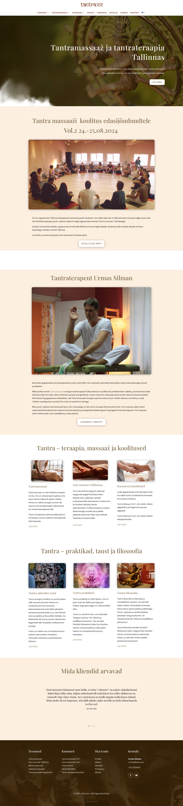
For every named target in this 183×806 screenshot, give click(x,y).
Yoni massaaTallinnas (38, 762)
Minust (98, 772)
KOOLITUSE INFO (92, 243)
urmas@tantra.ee (136, 762)
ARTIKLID (113, 13)
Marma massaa (35, 765)
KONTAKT (134, 13)
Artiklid (98, 759)
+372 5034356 (134, 767)
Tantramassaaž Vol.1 (71, 759)
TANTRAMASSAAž (59, 13)
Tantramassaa (40, 772)
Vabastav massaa (36, 769)
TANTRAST (42, 13)
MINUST (90, 13)
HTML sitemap (91, 801)
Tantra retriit (67, 765)
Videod (98, 762)
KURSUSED (77, 13)
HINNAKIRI (102, 13)
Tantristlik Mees (69, 769)
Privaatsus (99, 769)
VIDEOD (124, 13)
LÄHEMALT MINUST (91, 422)
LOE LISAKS (157, 82)
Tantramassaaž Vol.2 (71, 762)
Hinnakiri (99, 765)
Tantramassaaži (57, 391)
